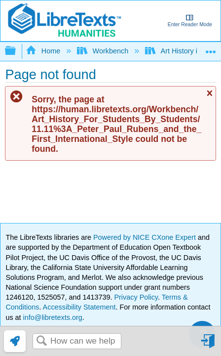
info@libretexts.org (51, 317)
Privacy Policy (136, 297)
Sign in (208, 345)
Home (44, 51)
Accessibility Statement (79, 307)
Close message (209, 97)
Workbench (103, 51)
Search (41, 341)
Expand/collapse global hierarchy (17, 51)
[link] (15, 341)
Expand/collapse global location (210, 48)
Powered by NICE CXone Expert (145, 237)
